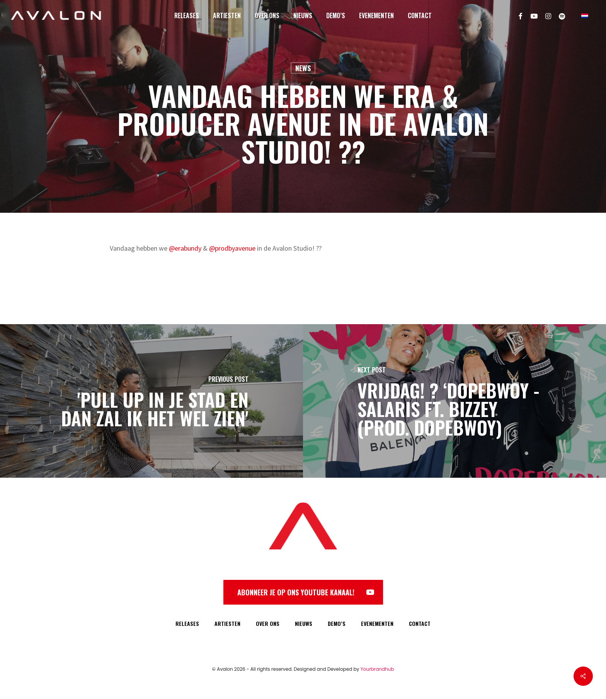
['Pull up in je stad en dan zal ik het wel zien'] (151, 401)
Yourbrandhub (377, 669)
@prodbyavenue (232, 248)
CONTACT (420, 623)
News (303, 68)
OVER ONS (267, 623)
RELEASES (187, 623)
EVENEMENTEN (377, 623)
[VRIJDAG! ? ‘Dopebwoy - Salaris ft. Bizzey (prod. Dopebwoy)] (454, 401)
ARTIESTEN (227, 623)
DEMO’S (337, 623)
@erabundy (185, 248)
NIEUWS (303, 623)
